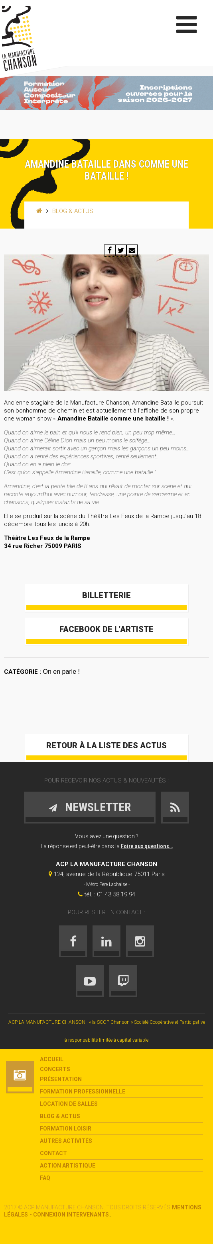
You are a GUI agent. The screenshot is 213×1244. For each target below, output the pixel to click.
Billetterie (106, 595)
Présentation (61, 1079)
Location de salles (69, 1104)
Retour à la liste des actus (106, 745)
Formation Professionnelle (82, 1091)
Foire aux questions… (147, 846)
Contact (53, 1153)
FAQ (45, 1178)
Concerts (55, 1069)
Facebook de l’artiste (106, 629)
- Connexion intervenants (69, 1214)
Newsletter (89, 807)
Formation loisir (65, 1128)
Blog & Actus (72, 211)
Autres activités (66, 1141)
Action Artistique (67, 1165)
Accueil (51, 1059)
